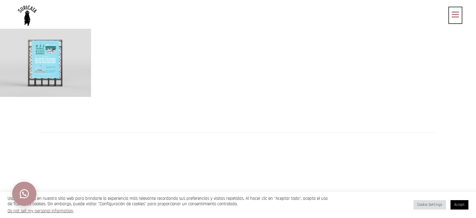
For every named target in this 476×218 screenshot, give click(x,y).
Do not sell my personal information (40, 211)
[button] (24, 194)
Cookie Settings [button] (429, 204)
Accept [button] (459, 204)
